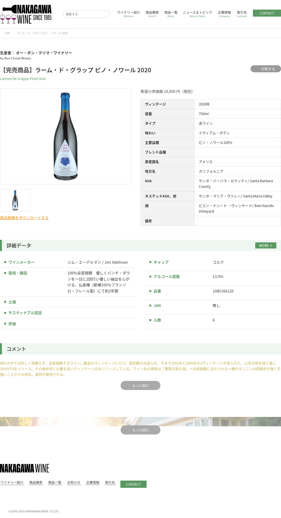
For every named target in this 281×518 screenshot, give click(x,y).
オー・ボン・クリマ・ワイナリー (44, 52)
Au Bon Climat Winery (15, 58)
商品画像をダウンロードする (24, 217)
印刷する (265, 69)
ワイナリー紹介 (128, 14)
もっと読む (140, 385)
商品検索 (152, 14)
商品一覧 (170, 14)
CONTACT (267, 13)
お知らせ (69, 482)
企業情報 (224, 14)
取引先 (242, 14)
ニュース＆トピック (197, 14)
